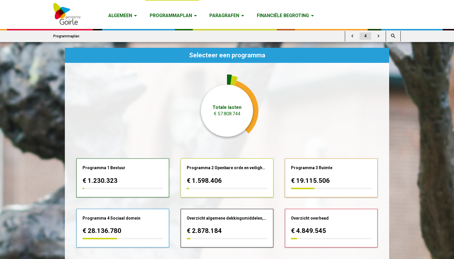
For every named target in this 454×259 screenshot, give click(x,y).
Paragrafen (224, 15)
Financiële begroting (283, 15)
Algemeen (120, 15)
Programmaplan (171, 15)
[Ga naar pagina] (365, 36)
